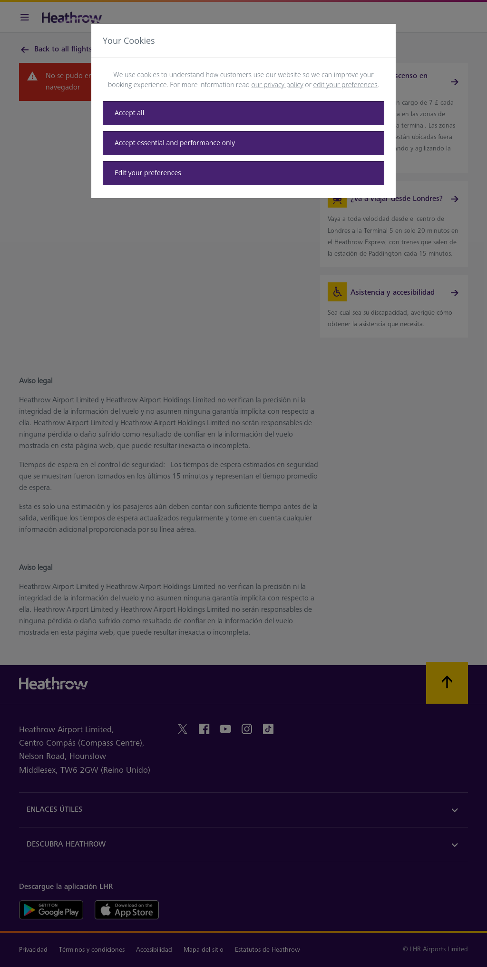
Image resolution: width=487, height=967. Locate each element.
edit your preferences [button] (345, 84)
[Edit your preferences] (243, 173)
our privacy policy (277, 84)
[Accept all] (243, 113)
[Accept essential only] (243, 143)
